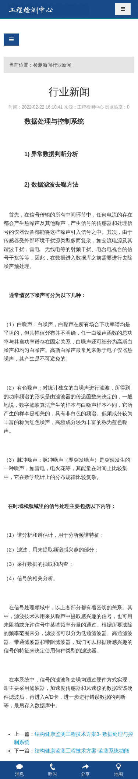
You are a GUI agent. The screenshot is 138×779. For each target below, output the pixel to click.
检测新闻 (42, 65)
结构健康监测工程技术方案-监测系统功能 (82, 751)
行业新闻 (61, 65)
